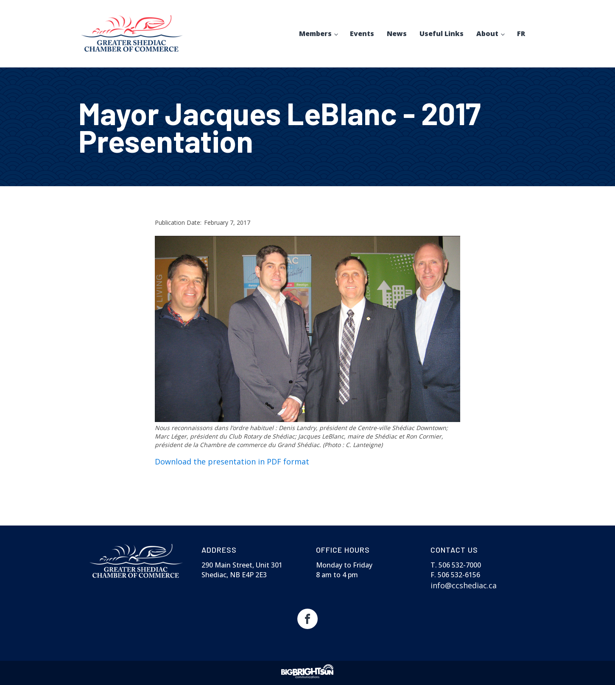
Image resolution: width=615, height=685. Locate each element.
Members (315, 33)
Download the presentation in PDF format (232, 461)
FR (521, 33)
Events (362, 33)
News (397, 33)
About (487, 33)
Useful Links (441, 33)
